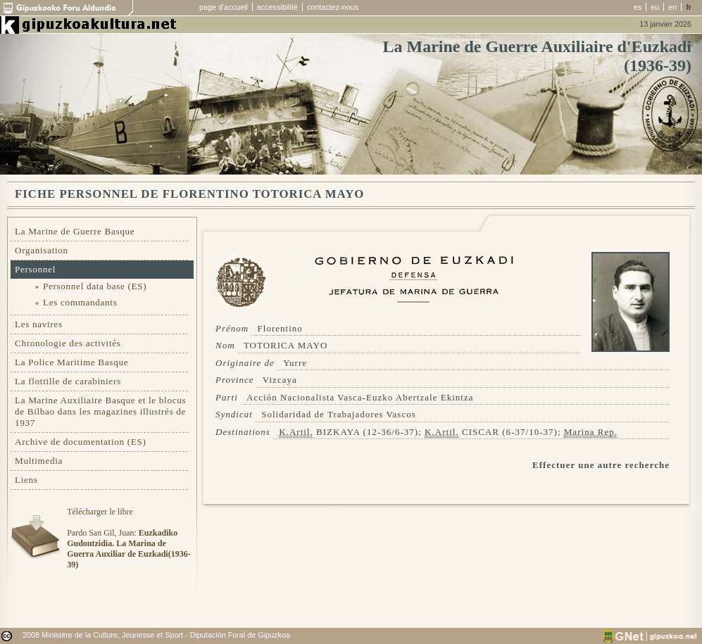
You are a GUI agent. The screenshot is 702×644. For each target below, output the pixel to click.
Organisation (41, 250)
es (637, 7)
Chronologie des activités (68, 343)
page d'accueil (223, 7)
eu (655, 7)
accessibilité (277, 7)
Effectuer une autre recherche (601, 465)
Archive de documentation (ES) (80, 441)
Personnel (35, 269)
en (672, 7)
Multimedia (39, 460)
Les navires (39, 324)
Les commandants (80, 302)
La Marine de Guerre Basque (74, 231)
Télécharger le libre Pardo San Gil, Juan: (128, 538)
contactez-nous (332, 7)
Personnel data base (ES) (94, 286)
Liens (26, 479)
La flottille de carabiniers (68, 381)
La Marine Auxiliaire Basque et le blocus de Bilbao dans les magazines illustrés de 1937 (100, 411)
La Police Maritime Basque (71, 362)
